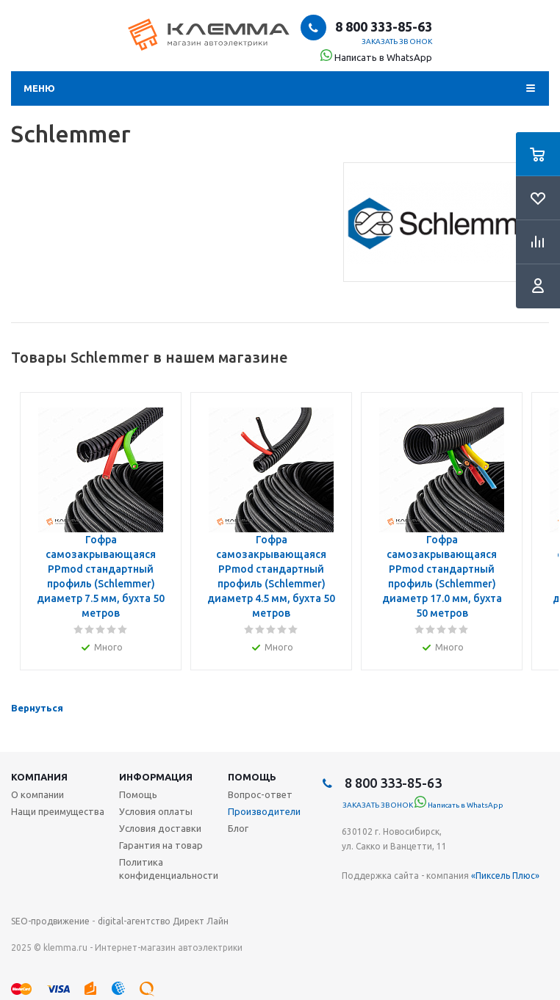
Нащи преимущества (57, 811)
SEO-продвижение (50, 921)
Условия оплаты (156, 811)
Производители (264, 811)
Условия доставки (160, 828)
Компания (39, 777)
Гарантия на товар (161, 845)
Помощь (252, 777)
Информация (156, 777)
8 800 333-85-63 (382, 26)
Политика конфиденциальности (168, 868)
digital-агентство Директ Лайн (163, 921)
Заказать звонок (397, 41)
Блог (238, 828)
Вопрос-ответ (260, 794)
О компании (37, 794)
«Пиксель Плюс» (505, 875)
